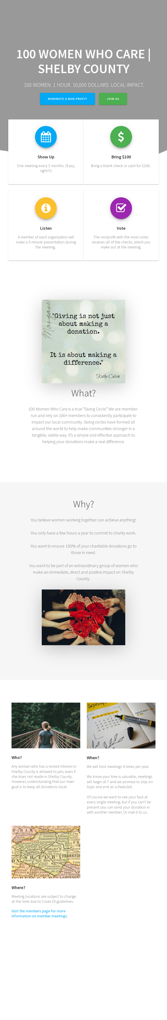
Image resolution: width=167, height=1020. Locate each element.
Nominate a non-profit (67, 99)
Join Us (113, 99)
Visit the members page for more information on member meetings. (40, 913)
